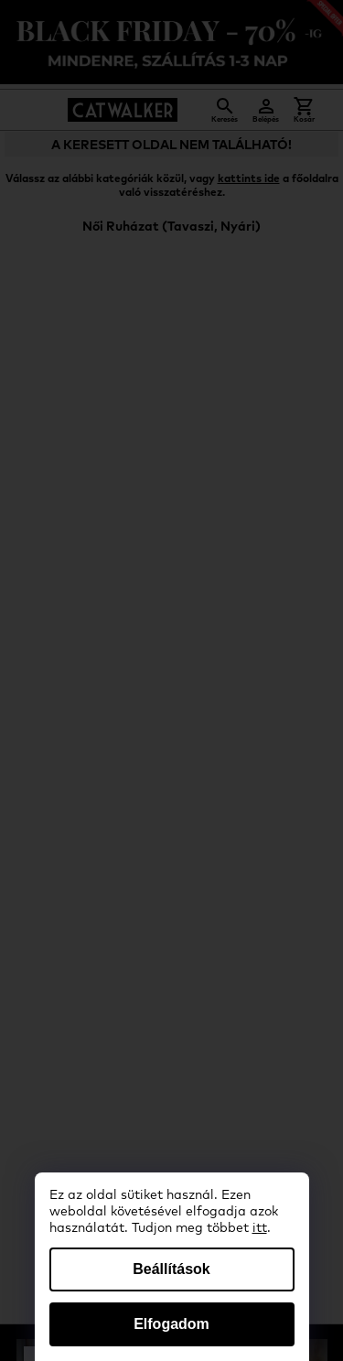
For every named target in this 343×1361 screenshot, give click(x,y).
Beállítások (171, 1269)
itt (259, 1228)
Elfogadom (171, 1324)
